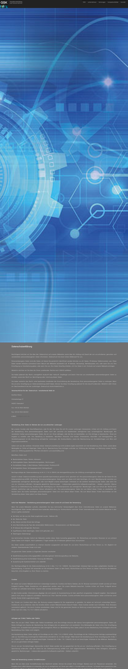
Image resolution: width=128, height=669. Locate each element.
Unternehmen (92, 2)
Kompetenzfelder (113, 2)
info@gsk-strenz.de (23, 416)
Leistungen (102, 2)
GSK (84, 2)
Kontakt (123, 2)
